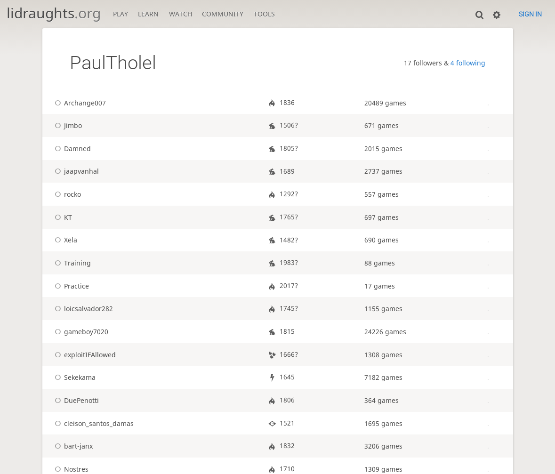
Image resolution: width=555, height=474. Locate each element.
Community (222, 13)
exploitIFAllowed (83, 354)
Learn (148, 13)
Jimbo (66, 125)
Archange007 (78, 102)
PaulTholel (113, 63)
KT (62, 217)
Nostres (70, 469)
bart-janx (72, 446)
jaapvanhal (75, 171)
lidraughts (54, 13)
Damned (71, 148)
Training (71, 262)
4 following (467, 62)
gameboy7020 (80, 331)
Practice (70, 285)
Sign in (530, 14)
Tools (264, 13)
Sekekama (73, 377)
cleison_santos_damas (92, 423)
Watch (180, 13)
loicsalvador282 (82, 308)
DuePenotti (75, 400)
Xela (64, 239)
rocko (66, 194)
